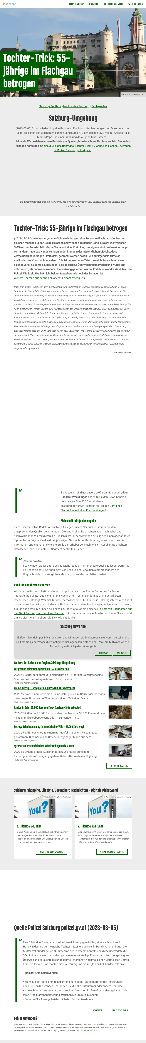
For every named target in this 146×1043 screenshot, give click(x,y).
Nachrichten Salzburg (113, 4)
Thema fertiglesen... (119, 765)
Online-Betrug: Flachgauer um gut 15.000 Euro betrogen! (44, 688)
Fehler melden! (90, 1030)
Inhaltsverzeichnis (119, 1010)
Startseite (97, 1010)
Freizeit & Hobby (76, 4)
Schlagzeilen (99, 106)
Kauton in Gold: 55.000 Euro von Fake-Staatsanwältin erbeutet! (47, 707)
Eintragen (103, 652)
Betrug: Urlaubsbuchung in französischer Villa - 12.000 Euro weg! (49, 726)
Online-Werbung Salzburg (51, 851)
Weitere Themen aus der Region (33, 277)
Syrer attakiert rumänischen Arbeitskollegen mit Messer (44, 746)
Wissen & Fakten (135, 4)
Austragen (122, 652)
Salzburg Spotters (50, 106)
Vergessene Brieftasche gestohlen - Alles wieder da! (42, 669)
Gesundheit (94, 4)
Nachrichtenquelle (75, 277)
